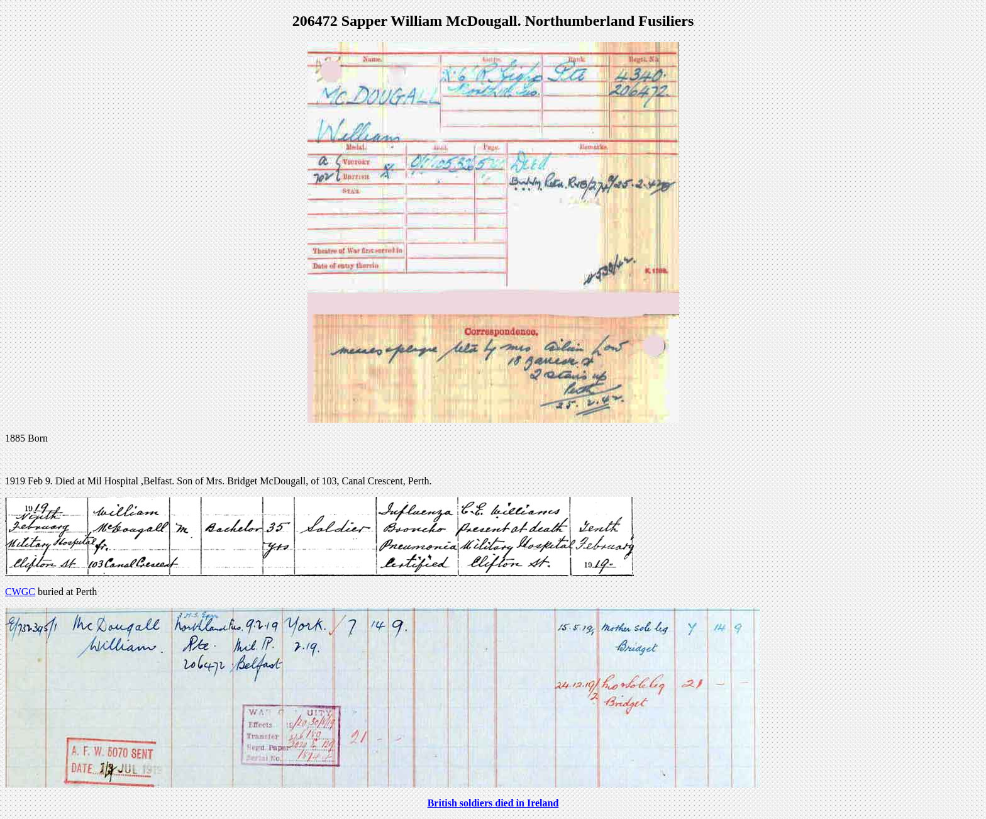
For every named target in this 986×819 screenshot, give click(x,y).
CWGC (20, 591)
